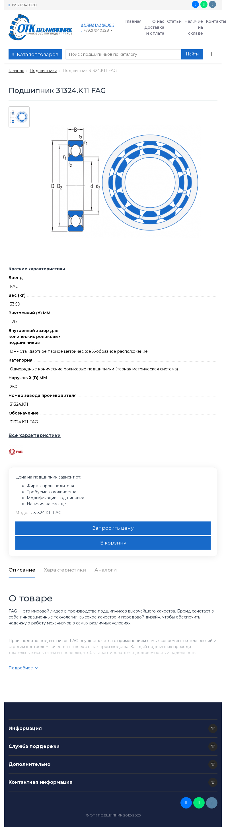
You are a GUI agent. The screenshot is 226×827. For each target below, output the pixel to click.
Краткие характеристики (37, 268)
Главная (133, 21)
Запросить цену (113, 528)
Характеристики (65, 570)
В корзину (113, 543)
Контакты (216, 21)
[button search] (192, 54)
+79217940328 (23, 5)
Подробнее (23, 668)
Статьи (174, 21)
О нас (158, 21)
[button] (212, 728)
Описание (22, 570)
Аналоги (105, 570)
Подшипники (43, 70)
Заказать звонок (97, 24)
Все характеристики (35, 435)
